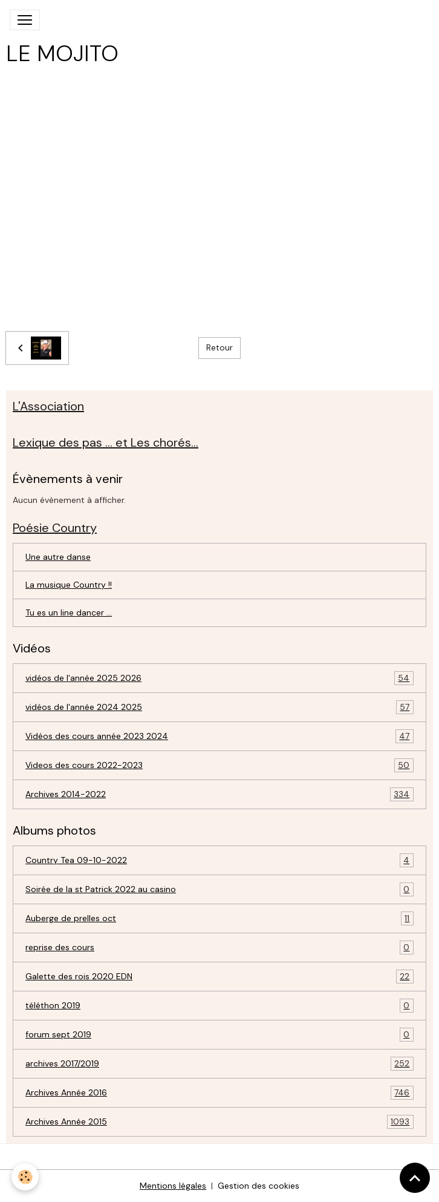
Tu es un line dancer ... (68, 612)
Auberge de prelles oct (219, 918)
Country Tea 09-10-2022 (219, 860)
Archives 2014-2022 (219, 794)
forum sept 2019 (219, 1035)
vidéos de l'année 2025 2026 (219, 678)
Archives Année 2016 (219, 1093)
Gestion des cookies (258, 1185)
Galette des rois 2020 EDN (219, 977)
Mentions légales (173, 1185)
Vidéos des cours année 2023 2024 (219, 736)
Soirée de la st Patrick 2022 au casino (219, 889)
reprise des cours (219, 947)
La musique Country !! (68, 584)
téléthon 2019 (219, 1006)
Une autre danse (58, 556)
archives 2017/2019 (219, 1064)
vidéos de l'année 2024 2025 (219, 707)
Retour (219, 347)
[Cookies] (25, 1177)
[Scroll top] (415, 1178)
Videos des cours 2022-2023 (219, 765)
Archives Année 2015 (219, 1122)
